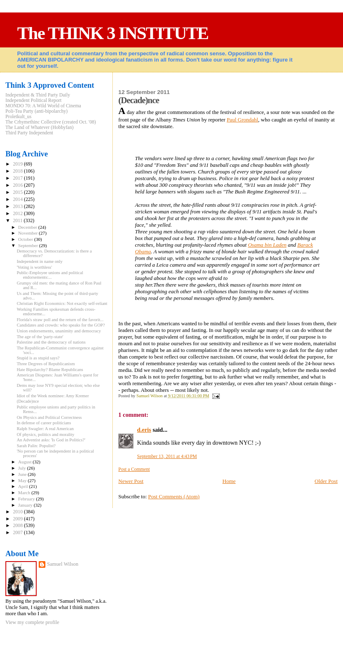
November (28, 232)
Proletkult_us (18, 116)
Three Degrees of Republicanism (46, 363)
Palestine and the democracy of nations (51, 342)
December (28, 227)
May (23, 480)
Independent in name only (39, 261)
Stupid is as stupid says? (38, 358)
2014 (18, 199)
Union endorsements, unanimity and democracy (59, 331)
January (26, 504)
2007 (18, 532)
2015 (18, 192)
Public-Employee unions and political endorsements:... (50, 275)
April (23, 486)
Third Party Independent (29, 133)
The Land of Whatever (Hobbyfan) (39, 127)
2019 (18, 164)
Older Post (326, 481)
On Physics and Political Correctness (49, 417)
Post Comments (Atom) (174, 496)
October (26, 239)
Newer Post (130, 481)
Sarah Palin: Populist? (36, 445)
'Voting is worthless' (34, 267)
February (27, 498)
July (22, 467)
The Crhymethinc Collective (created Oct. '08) (50, 122)
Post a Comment (134, 469)
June (23, 474)
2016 (18, 185)
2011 (18, 220)
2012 (18, 213)
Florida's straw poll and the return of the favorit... (60, 319)
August (25, 461)
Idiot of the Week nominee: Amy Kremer (53, 396)
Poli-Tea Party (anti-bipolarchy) (36, 111)
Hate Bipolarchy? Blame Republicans (50, 369)
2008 (18, 525)
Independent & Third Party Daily (37, 95)
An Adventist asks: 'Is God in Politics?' (51, 440)
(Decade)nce (28, 401)
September (28, 245)
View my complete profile (32, 622)
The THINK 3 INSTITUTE (112, 33)
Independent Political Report (33, 100)
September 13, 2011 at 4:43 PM (167, 456)
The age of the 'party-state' (40, 336)
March (25, 492)
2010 (18, 512)
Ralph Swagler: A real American (45, 428)
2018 (18, 171)
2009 (18, 519)
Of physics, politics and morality (45, 434)
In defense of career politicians (44, 423)
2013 (18, 206)
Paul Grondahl (242, 119)
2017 (18, 178)
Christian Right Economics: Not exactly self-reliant (62, 303)
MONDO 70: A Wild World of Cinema (43, 106)
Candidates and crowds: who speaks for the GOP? (61, 325)
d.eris (144, 429)
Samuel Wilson (62, 564)
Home (229, 481)
